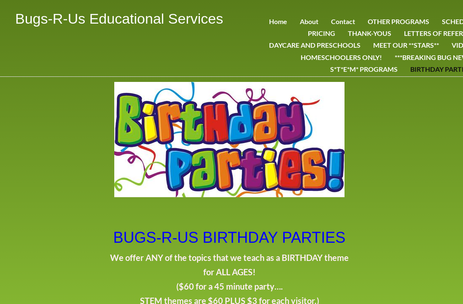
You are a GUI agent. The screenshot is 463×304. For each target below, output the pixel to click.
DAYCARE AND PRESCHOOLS (315, 45)
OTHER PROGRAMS (398, 21)
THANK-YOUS (369, 33)
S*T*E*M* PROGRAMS (364, 69)
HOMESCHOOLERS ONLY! (341, 57)
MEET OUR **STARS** (406, 45)
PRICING (321, 33)
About (309, 21)
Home (278, 21)
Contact (343, 21)
